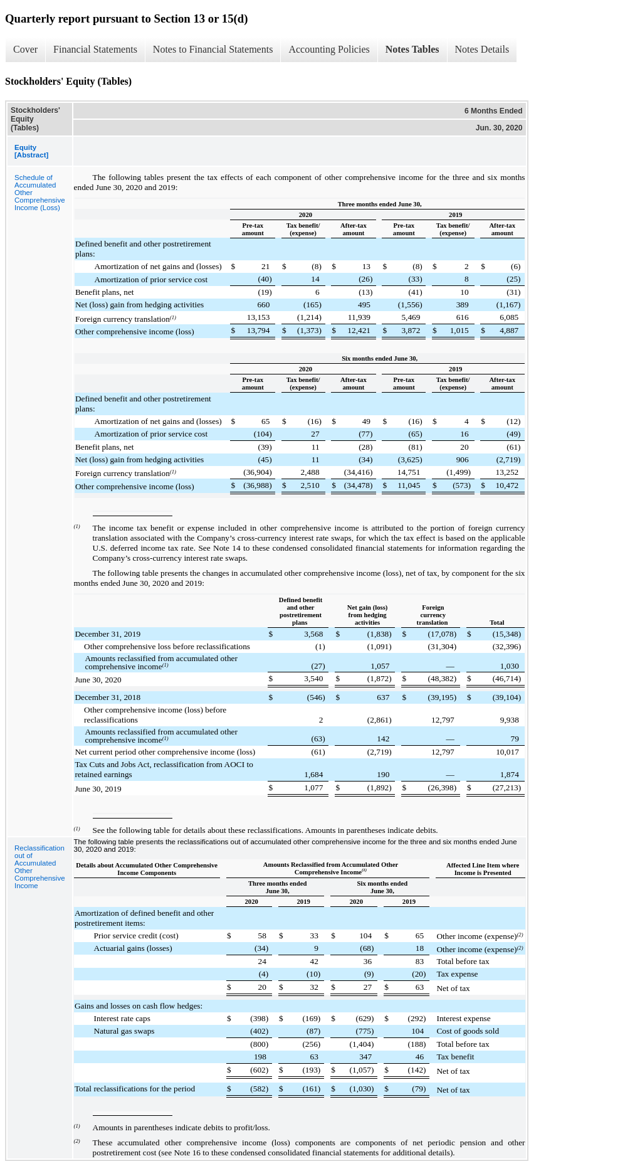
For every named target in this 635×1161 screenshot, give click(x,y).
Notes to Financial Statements (213, 49)
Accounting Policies (328, 49)
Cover (25, 49)
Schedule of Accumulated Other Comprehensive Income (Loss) (39, 192)
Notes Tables (412, 49)
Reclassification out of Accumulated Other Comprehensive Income (39, 866)
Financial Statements (95, 49)
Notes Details (482, 49)
